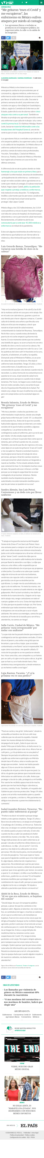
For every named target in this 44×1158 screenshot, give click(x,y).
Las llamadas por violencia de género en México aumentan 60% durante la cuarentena (21, 992)
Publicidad (27, 1133)
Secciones (41, 2)
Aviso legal (34, 1133)
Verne (7, 2)
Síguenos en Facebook (22, 2)
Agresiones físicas (12, 1017)
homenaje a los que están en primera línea (19, 171)
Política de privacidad (17, 1135)
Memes (22, 1102)
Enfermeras (7, 1015)
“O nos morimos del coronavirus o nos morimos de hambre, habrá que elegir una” (23, 1002)
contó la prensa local (9, 123)
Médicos (36, 1017)
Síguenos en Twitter (26, 2)
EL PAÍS (29, 1125)
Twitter (25, 965)
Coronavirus (6, 7)
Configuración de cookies (18, 1137)
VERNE (22, 1063)
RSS (28, 1137)
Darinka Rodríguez (25, 78)
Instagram (31, 965)
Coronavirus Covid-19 (22, 1015)
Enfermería (37, 1015)
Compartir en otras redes (13, 37)
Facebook (19, 965)
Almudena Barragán (9, 78)
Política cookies (30, 1135)
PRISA (33, 1137)
